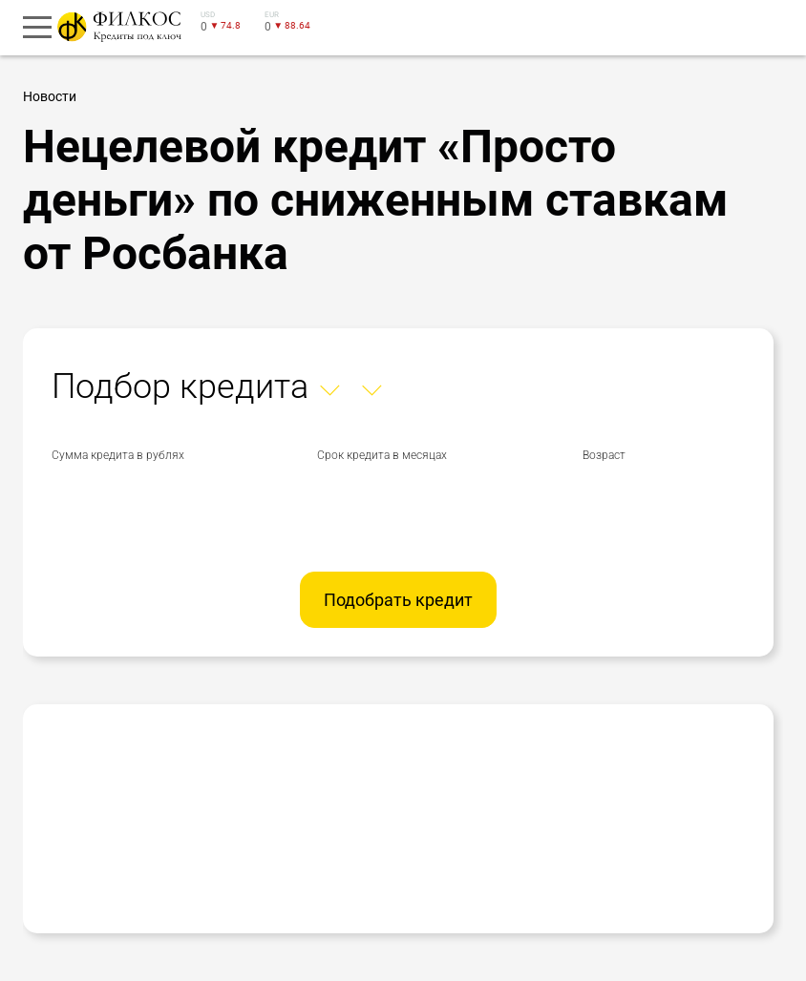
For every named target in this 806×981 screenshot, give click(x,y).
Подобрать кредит (398, 600)
